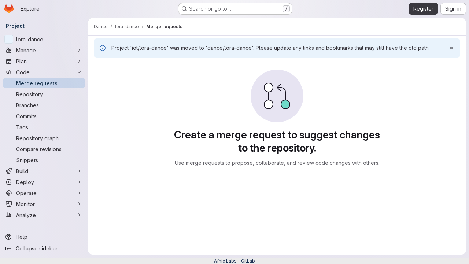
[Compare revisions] (44, 149)
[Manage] (44, 50)
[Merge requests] (44, 83)
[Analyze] (44, 215)
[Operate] (44, 193)
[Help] (44, 237)
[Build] (44, 171)
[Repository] (44, 94)
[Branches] (44, 105)
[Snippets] (44, 160)
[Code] (44, 72)
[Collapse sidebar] (44, 248)
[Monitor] (44, 204)
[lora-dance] (44, 39)
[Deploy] (44, 182)
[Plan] (44, 61)
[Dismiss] (451, 48)
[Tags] (44, 127)
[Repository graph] (44, 138)
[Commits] (44, 116)
